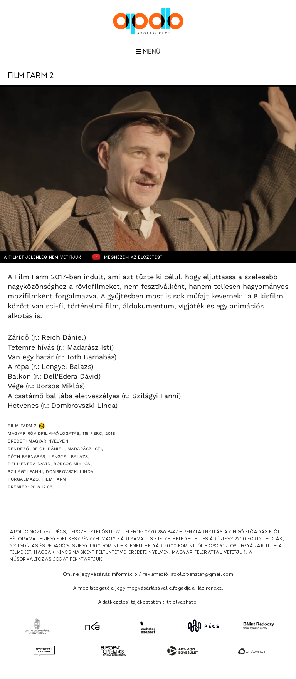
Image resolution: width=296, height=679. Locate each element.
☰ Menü (148, 51)
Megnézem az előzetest (127, 257)
